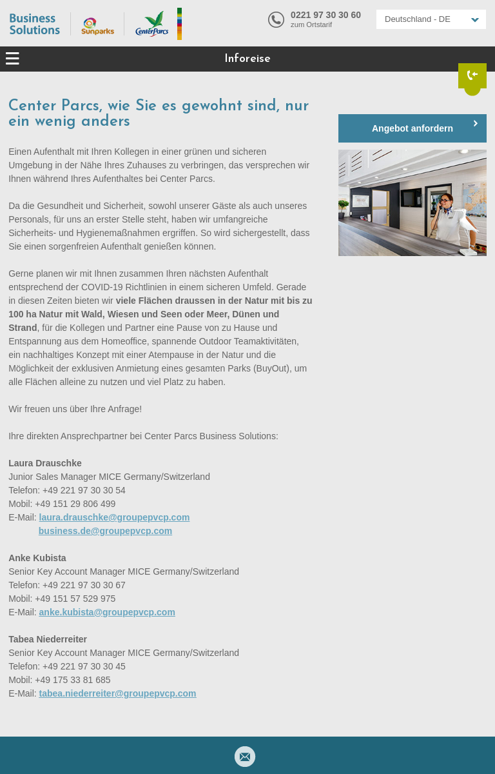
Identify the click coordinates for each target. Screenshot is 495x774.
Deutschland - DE (418, 19)
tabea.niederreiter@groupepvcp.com (118, 693)
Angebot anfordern (412, 128)
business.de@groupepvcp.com (105, 531)
